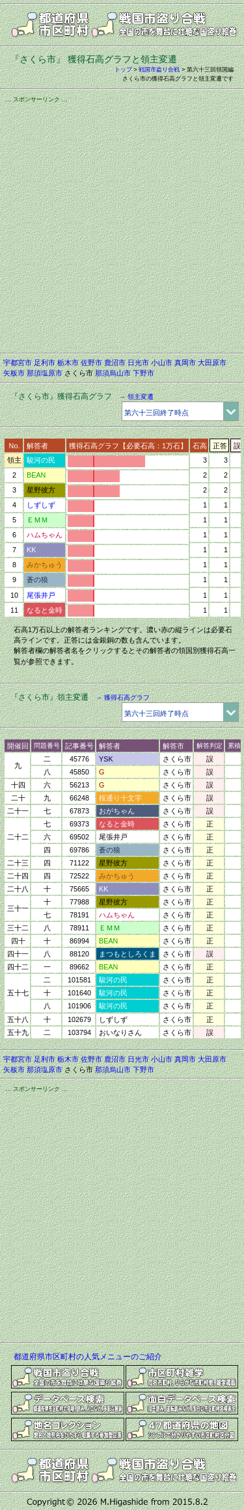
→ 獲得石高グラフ (123, 697)
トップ (123, 69)
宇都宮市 (17, 362)
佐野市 (91, 362)
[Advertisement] (122, 226)
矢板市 (14, 373)
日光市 (138, 362)
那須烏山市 (113, 373)
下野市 (143, 373)
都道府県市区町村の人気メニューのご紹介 (88, 1357)
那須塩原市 (44, 373)
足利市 (44, 362)
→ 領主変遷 (136, 396)
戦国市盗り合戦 (159, 69)
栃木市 (68, 362)
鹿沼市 (115, 362)
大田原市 (212, 362)
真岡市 (185, 362)
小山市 (161, 362)
